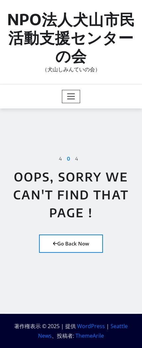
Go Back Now (71, 243)
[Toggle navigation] (71, 96)
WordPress (91, 326)
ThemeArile (89, 335)
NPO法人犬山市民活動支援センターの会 (71, 37)
